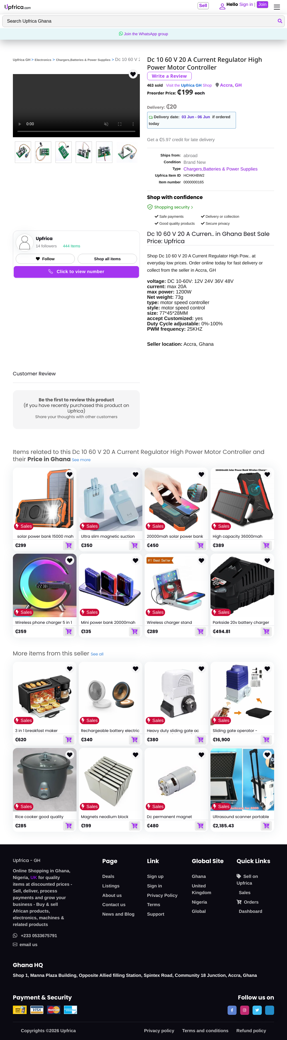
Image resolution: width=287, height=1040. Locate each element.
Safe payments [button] (169, 216)
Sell (201, 5)
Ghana (199, 876)
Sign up (155, 876)
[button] (220, 7)
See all (97, 654)
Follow (45, 259)
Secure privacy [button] (215, 223)
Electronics (43, 60)
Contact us (114, 904)
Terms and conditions (205, 1031)
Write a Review (169, 76)
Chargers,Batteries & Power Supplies (83, 60)
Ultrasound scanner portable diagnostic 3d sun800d (241, 819)
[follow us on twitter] (257, 1010)
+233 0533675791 (35, 936)
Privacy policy (159, 1031)
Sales (245, 892)
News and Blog (118, 914)
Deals (108, 876)
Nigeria (199, 902)
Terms (153, 904)
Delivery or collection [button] (220, 216)
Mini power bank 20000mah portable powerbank (108, 625)
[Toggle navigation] (275, 7)
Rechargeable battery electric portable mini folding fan (110, 733)
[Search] (143, 21)
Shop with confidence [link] (175, 198)
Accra (226, 85)
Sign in (154, 886)
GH (238, 85)
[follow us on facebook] (232, 1010)
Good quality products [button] (175, 223)
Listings (110, 886)
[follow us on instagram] (244, 1010)
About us (112, 895)
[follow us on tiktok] (269, 1010)
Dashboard (250, 911)
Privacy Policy (162, 895)
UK (34, 877)
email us (25, 944)
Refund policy (251, 1031)
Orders (247, 902)
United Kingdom (201, 889)
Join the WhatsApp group (143, 34)
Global (199, 911)
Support (155, 914)
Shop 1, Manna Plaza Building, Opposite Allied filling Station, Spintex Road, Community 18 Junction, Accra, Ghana (135, 975)
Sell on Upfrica (247, 880)
